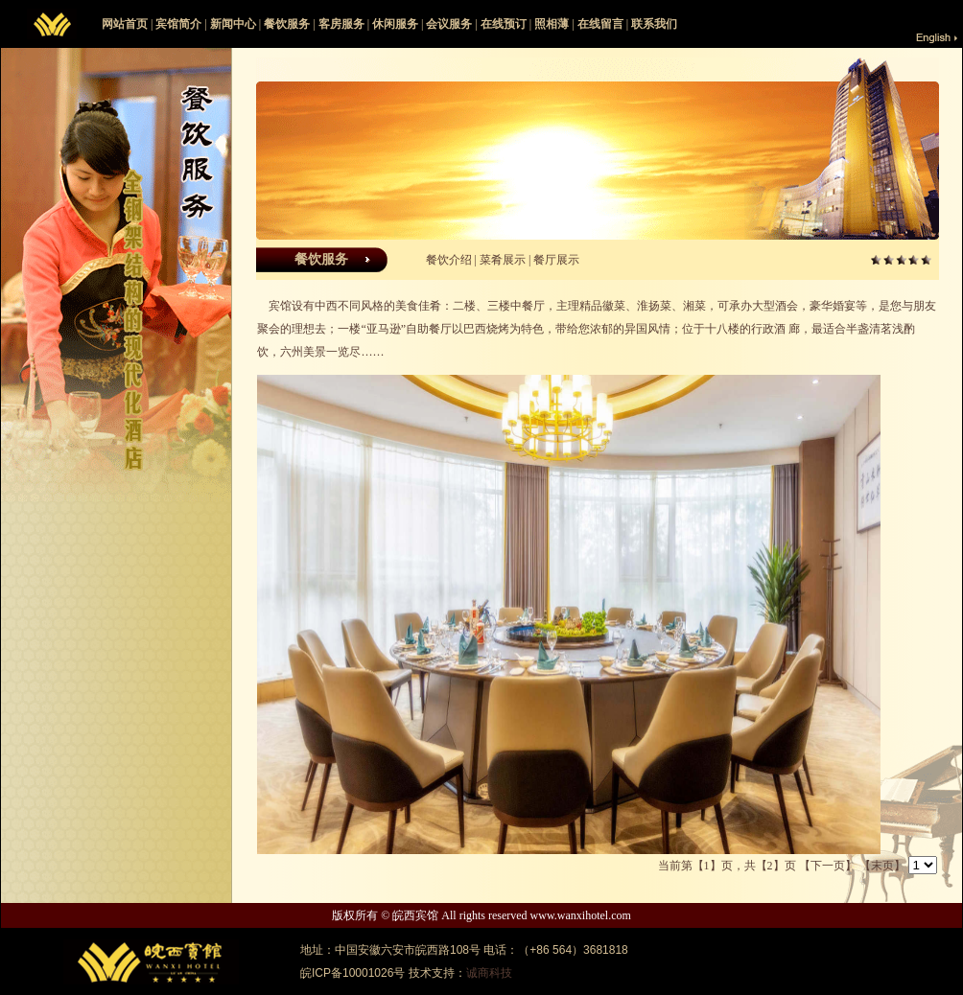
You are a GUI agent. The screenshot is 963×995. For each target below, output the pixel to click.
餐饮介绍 (449, 259)
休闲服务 (395, 24)
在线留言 (600, 24)
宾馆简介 (178, 24)
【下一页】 (828, 865)
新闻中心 (233, 24)
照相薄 (551, 24)
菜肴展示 (503, 259)
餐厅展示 (556, 259)
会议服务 (449, 24)
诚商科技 (489, 973)
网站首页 (125, 24)
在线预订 (504, 24)
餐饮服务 (287, 24)
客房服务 (341, 24)
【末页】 (882, 865)
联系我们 (654, 24)
